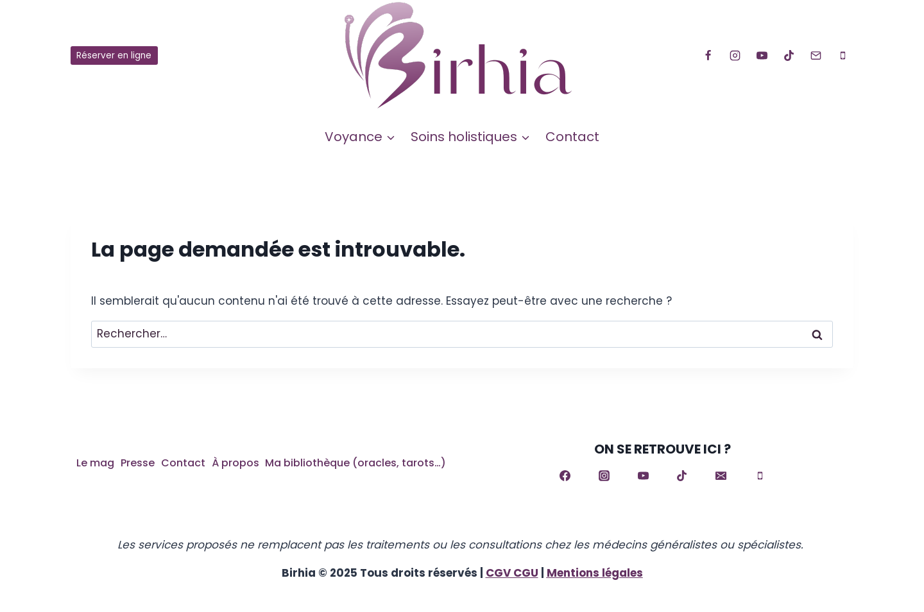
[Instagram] (735, 56)
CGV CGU (512, 573)
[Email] (815, 56)
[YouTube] (762, 56)
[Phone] (842, 56)
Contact (572, 137)
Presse (138, 462)
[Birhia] (462, 55)
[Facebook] (708, 56)
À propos (235, 462)
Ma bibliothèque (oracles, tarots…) (355, 462)
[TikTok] (789, 56)
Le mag (95, 462)
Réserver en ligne (113, 55)
